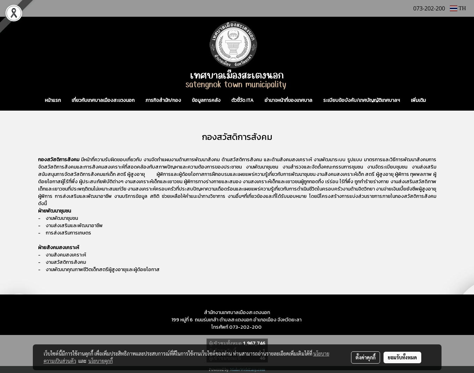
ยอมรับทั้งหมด (402, 357)
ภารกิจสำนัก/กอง (163, 100)
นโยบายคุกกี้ (100, 361)
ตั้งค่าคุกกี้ (365, 357)
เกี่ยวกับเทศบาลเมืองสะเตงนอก (103, 100)
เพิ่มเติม (418, 100)
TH (458, 8)
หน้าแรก (53, 100)
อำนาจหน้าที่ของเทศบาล (288, 100)
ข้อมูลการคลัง (206, 100)
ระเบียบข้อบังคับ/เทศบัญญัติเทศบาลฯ (361, 100)
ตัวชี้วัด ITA (242, 100)
